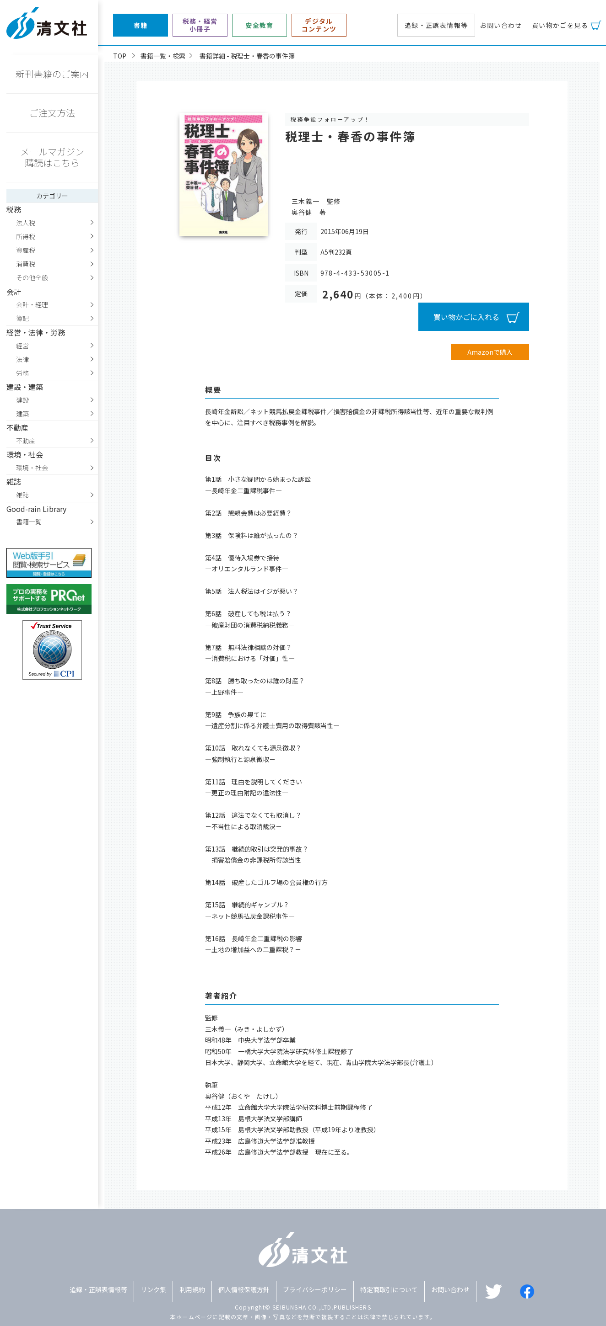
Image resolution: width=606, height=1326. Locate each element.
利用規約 (192, 1289)
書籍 (141, 25)
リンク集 (153, 1289)
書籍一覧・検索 (163, 55)
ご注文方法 (52, 112)
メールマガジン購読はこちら (52, 157)
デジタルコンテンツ (319, 25)
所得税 (25, 236)
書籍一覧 (29, 521)
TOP (119, 55)
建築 (22, 413)
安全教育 (259, 25)
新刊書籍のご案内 (52, 73)
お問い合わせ (501, 25)
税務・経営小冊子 (200, 25)
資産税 (25, 250)
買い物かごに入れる (466, 316)
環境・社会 (32, 467)
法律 (22, 359)
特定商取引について (389, 1289)
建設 (22, 400)
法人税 (25, 222)
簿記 (22, 318)
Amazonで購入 (490, 352)
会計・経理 (32, 304)
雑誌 (22, 494)
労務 (22, 373)
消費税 (25, 263)
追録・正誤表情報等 (436, 25)
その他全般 (32, 277)
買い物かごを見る (560, 25)
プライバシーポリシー (315, 1289)
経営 (22, 345)
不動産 (25, 440)
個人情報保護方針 (244, 1289)
